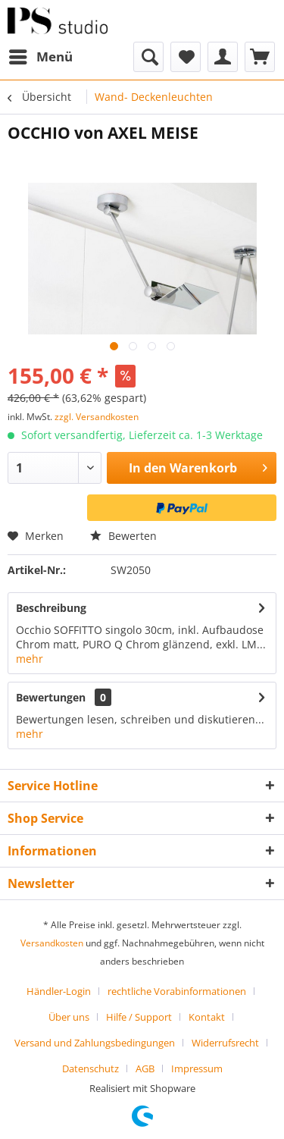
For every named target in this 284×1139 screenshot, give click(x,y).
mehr (29, 658)
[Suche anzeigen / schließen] (148, 57)
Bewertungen (51, 697)
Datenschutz (90, 1068)
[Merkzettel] (185, 57)
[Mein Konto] (223, 57)
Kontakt (207, 1017)
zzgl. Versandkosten (97, 416)
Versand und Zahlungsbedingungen (94, 1043)
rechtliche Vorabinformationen (177, 991)
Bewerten (123, 536)
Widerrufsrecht (225, 1043)
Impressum (197, 1068)
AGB (145, 1068)
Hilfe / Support (139, 1017)
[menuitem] (40, 57)
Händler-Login (59, 991)
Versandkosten (51, 943)
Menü (41, 55)
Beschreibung (51, 608)
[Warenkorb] (260, 57)
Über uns (68, 1017)
